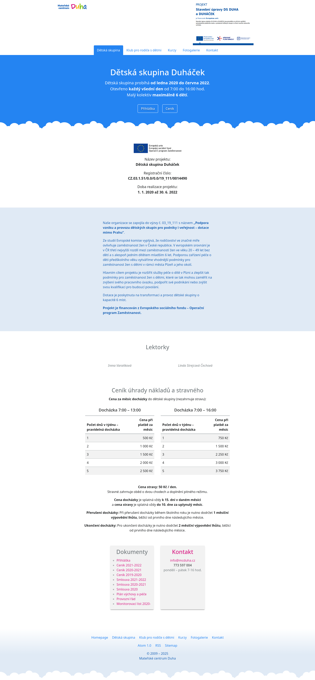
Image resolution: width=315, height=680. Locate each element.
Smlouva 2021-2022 (131, 579)
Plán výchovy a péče (131, 594)
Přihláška (148, 108)
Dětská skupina (108, 50)
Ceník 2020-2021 (129, 570)
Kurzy (172, 50)
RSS (158, 645)
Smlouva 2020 (127, 589)
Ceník (170, 108)
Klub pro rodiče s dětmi (143, 50)
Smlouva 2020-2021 (131, 584)
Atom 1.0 (144, 645)
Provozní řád (126, 599)
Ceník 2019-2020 (129, 575)
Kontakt (212, 50)
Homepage (99, 637)
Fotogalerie (191, 50)
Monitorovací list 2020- (134, 604)
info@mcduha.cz (182, 560)
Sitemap (171, 645)
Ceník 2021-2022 (129, 565)
